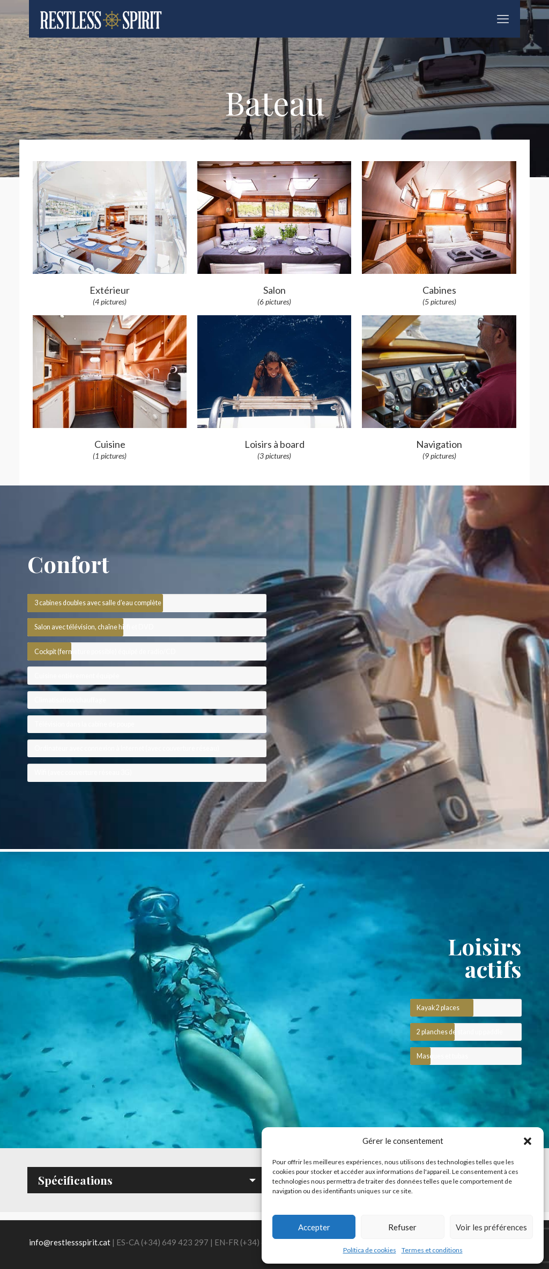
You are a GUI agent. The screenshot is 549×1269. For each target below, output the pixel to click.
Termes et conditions (432, 1250)
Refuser (402, 1227)
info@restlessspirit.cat (69, 1242)
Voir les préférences (491, 1227)
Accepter (314, 1227)
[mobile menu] (503, 19)
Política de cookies (369, 1250)
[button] (527, 1141)
